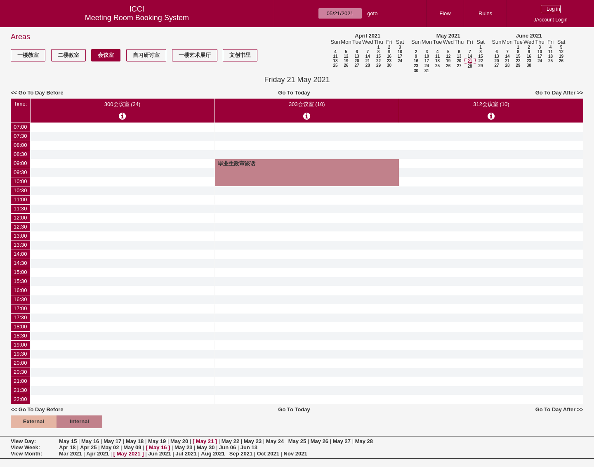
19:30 (20, 354)
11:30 (20, 208)
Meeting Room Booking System (137, 18)
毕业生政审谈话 (236, 163)
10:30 (20, 190)
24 (400, 61)
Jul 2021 (185, 453)
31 (426, 70)
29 (378, 65)
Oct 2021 (268, 453)
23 (389, 61)
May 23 (253, 441)
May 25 (297, 441)
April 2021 (367, 36)
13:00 (20, 236)
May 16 (90, 441)
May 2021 (448, 36)
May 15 (68, 441)
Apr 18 (67, 447)
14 (367, 56)
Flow (444, 13)
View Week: (25, 447)
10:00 (20, 181)
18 (335, 61)
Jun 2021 (159, 453)
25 (335, 65)
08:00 (20, 145)
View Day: (23, 441)
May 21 (205, 441)
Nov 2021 (295, 453)
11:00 (20, 199)
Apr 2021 (97, 453)
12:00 (20, 218)
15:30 (20, 281)
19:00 (20, 345)
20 (356, 61)
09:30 (20, 172)
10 (400, 52)
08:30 (20, 154)
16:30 (20, 299)
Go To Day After (555, 93)
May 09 (132, 447)
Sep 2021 (240, 453)
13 (356, 56)
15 (378, 56)
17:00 (20, 308)
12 (346, 56)
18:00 (20, 326)
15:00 (20, 272)
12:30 (20, 227)
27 (356, 65)
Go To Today (294, 93)
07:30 (20, 136)
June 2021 (529, 36)
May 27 (342, 441)
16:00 (20, 290)
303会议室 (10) (307, 104)
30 (389, 65)
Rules (485, 13)
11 (335, 56)
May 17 (112, 441)
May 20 (179, 441)
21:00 (20, 381)
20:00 (20, 363)
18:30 (20, 336)
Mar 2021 (70, 453)
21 (367, 61)
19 (346, 61)
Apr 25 (88, 447)
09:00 (20, 163)
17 (400, 56)
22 (378, 61)
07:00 (20, 127)
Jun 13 (248, 447)
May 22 (230, 441)
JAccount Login (551, 20)
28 (367, 65)
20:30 (20, 372)
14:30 (20, 263)
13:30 (20, 245)
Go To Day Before (41, 93)
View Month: (26, 453)
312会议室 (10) (491, 104)
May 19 (157, 441)
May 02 (110, 447)
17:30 (20, 317)
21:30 (20, 390)
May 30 (205, 447)
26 (346, 65)
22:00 (20, 399)
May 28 (364, 441)
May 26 (319, 441)
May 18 (135, 441)
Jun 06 (227, 447)
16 (389, 56)
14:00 (20, 254)
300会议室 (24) (122, 104)
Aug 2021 (213, 453)
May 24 (275, 441)
